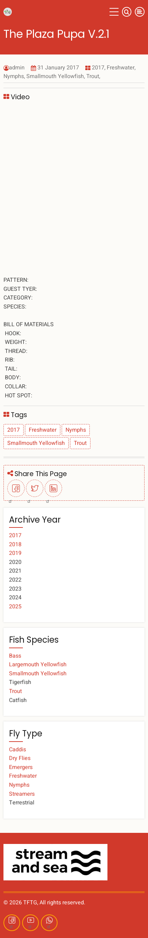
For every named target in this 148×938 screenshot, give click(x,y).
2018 (15, 544)
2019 (15, 553)
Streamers (22, 794)
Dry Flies (20, 758)
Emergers (21, 767)
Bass (15, 656)
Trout (92, 76)
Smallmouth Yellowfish (55, 76)
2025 (15, 606)
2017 (98, 68)
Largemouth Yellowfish (38, 664)
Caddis (17, 749)
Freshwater (120, 68)
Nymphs (13, 76)
